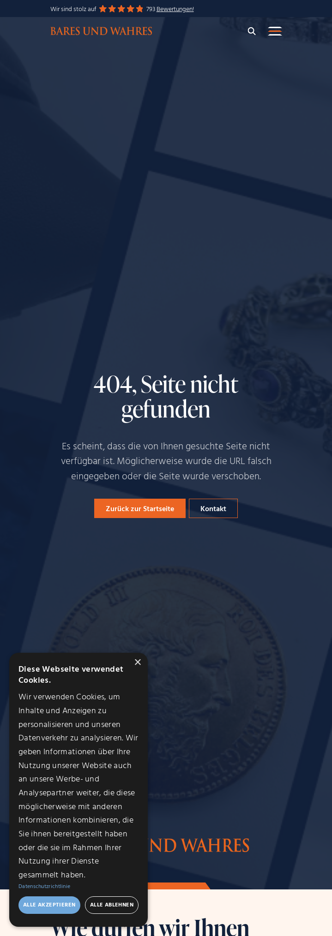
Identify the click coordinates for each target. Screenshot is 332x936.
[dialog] (78, 790)
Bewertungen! (175, 9)
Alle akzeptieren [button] (49, 905)
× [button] (137, 662)
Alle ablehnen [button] (111, 905)
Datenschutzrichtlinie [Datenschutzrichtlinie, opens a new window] (44, 886)
